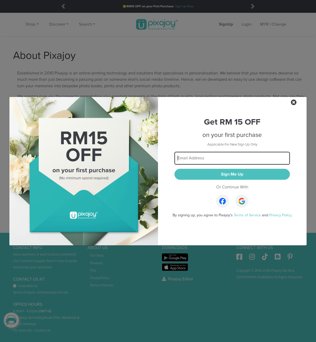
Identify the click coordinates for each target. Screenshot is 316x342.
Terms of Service (247, 215)
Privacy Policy (280, 215)
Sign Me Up (232, 174)
